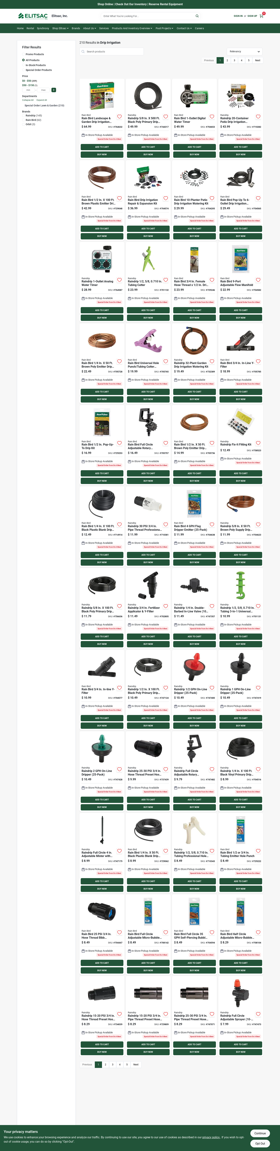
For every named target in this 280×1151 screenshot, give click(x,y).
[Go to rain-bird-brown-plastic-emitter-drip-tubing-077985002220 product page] (101, 200)
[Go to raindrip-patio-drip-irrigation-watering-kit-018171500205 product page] (240, 119)
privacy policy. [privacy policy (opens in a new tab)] (211, 1137)
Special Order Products (39, 70)
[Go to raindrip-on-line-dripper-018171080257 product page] (101, 771)
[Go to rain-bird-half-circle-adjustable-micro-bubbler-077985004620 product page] (240, 934)
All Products (32, 60)
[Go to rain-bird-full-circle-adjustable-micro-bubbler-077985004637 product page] (148, 934)
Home (20, 28)
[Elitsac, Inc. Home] (33, 16)
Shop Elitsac (59, 28)
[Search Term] (151, 16)
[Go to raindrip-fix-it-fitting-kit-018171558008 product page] (240, 445)
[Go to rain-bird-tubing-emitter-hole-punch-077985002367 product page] (240, 853)
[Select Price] (53, 90)
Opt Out (260, 1143)
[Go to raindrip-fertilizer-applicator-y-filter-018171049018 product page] (148, 608)
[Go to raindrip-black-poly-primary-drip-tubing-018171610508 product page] (148, 119)
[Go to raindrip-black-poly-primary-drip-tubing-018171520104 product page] (148, 690)
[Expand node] (23, 105)
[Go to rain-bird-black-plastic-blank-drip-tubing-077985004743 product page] (101, 527)
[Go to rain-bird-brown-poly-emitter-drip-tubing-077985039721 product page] (101, 363)
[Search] (197, 16)
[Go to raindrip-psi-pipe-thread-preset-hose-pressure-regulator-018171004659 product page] (194, 1016)
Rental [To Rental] (30, 28)
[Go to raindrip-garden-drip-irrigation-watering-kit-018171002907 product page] (194, 363)
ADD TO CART (102, 147)
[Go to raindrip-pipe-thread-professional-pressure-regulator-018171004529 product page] (148, 527)
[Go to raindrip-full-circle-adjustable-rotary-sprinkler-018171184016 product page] (194, 771)
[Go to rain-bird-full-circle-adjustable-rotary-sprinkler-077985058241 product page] (148, 445)
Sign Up (252, 16)
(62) (33, 120)
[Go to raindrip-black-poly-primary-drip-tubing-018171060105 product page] (101, 608)
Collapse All (28, 100)
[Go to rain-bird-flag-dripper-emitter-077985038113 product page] (194, 527)
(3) (30, 124)
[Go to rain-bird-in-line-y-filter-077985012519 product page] (240, 363)
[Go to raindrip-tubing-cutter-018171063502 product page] (148, 282)
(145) (34, 115)
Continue (260, 1133)
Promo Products (35, 54)
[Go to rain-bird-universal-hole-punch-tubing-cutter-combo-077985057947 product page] (148, 363)
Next (257, 60)
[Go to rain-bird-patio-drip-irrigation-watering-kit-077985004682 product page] (194, 200)
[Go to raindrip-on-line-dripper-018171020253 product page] (194, 690)
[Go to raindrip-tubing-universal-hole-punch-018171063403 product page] (240, 608)
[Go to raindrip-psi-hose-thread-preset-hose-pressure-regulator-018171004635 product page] (148, 771)
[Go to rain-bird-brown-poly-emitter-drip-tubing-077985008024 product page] (194, 445)
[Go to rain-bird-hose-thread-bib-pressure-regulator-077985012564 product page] (101, 934)
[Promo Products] (23, 54)
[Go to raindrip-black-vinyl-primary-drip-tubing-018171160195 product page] (240, 771)
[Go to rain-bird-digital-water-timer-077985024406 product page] (194, 119)
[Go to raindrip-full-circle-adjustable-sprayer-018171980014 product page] (240, 1016)
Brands (76, 28)
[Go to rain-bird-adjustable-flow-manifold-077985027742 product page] (240, 282)
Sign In (238, 16)
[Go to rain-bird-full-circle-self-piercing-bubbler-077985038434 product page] (194, 934)
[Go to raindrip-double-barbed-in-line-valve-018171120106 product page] (194, 608)
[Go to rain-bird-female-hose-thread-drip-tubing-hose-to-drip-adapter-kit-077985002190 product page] (194, 282)
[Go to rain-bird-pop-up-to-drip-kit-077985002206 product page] (101, 445)
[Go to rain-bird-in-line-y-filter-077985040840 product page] (101, 690)
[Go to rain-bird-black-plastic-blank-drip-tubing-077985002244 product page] (148, 853)
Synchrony (43, 28)
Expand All (42, 100)
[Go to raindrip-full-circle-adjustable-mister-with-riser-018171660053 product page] (101, 853)
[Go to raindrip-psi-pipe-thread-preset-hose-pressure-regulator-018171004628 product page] (148, 1016)
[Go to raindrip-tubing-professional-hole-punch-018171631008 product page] (194, 853)
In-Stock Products (36, 65)
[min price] (28, 90)
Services (104, 28)
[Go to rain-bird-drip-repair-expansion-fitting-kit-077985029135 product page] (148, 200)
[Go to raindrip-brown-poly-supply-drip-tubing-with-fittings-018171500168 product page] (240, 527)
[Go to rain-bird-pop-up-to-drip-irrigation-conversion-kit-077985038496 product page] (240, 200)
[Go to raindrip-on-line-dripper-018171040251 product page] (240, 690)
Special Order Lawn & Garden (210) (44, 105)
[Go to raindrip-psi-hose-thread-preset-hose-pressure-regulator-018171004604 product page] (101, 1016)
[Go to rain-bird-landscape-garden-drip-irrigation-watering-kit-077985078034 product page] (101, 119)
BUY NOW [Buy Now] (102, 154)
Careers (199, 28)
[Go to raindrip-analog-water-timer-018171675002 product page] (101, 282)
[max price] (43, 90)
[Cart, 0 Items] (261, 16)
